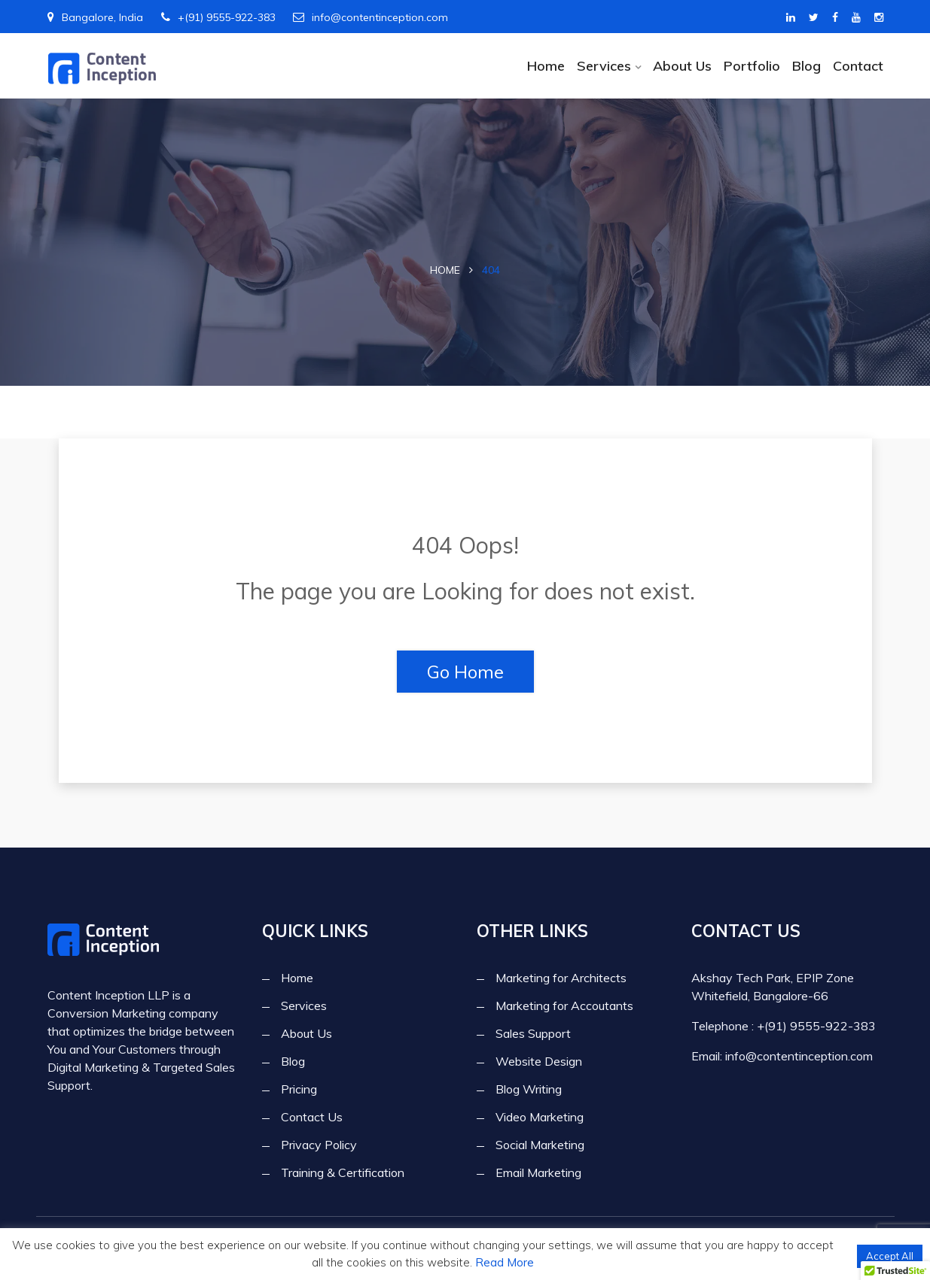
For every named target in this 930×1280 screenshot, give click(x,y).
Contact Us (312, 1116)
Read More (504, 1262)
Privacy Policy (319, 1143)
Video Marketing (539, 1116)
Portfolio (751, 65)
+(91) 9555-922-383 (218, 17)
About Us (681, 65)
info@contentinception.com (370, 17)
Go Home (465, 671)
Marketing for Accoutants (564, 1004)
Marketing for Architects (561, 976)
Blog (805, 65)
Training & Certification (342, 1171)
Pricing (299, 1088)
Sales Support (533, 1032)
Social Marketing (539, 1143)
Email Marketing (538, 1171)
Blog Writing (528, 1088)
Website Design (538, 1060)
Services (603, 65)
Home (545, 65)
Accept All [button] (889, 1256)
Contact (858, 65)
